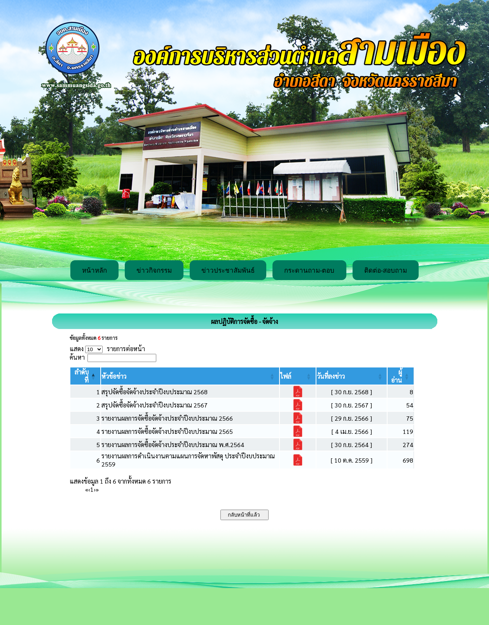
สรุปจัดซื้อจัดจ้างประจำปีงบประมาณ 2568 (154, 392)
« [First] (86, 489)
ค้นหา (77, 357)
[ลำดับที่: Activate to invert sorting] (85, 376)
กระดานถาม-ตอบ (309, 270)
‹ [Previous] (89, 489)
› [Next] (95, 489)
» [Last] (97, 489)
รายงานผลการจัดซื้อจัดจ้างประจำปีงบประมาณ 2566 (167, 418)
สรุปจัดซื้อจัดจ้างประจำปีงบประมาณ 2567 (154, 405)
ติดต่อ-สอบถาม (385, 270)
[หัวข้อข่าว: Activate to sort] (190, 376)
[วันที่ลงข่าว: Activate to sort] (351, 376)
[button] (113, 376)
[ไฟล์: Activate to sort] (298, 376)
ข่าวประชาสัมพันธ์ (228, 270)
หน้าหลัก (94, 270)
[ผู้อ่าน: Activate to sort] (401, 376)
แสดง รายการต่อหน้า (107, 349)
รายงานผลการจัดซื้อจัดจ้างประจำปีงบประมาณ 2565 (167, 431)
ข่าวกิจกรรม (154, 270)
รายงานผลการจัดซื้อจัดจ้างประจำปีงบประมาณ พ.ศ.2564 (172, 444)
